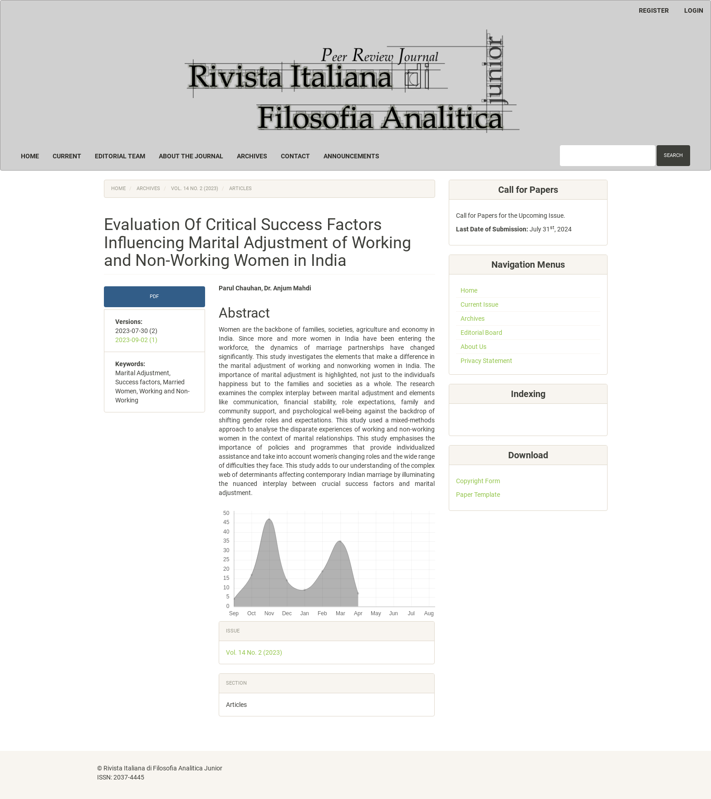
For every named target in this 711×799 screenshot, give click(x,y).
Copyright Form (478, 481)
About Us (473, 346)
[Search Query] (607, 155)
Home (30, 156)
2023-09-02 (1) (136, 339)
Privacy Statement (486, 360)
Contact (295, 156)
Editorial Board (481, 332)
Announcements (351, 156)
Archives (252, 156)
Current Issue (479, 304)
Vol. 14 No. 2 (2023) (194, 188)
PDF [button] (154, 296)
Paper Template (478, 494)
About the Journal (191, 156)
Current (67, 156)
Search (673, 155)
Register (654, 10)
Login (693, 10)
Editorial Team (120, 156)
